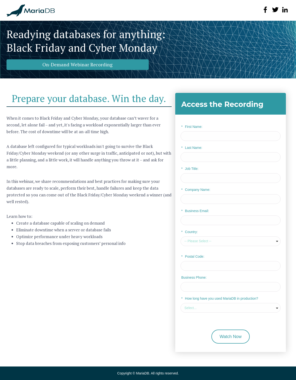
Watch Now (231, 336)
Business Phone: (194, 277)
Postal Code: (192, 256)
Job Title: (189, 168)
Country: (189, 232)
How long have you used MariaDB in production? (219, 298)
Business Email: (195, 211)
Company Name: (195, 189)
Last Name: (191, 147)
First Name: (191, 126)
